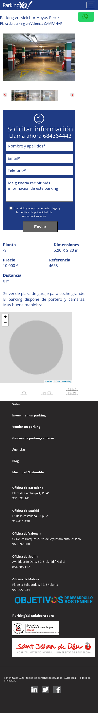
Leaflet (48, 381)
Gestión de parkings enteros (33, 438)
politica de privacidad (34, 212)
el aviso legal (50, 208)
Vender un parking (26, 427)
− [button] (5, 323)
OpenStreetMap (63, 381)
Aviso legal (70, 678)
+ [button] (5, 317)
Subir (16, 404)
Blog (15, 461)
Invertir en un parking (29, 415)
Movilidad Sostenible (28, 472)
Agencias (18, 449)
